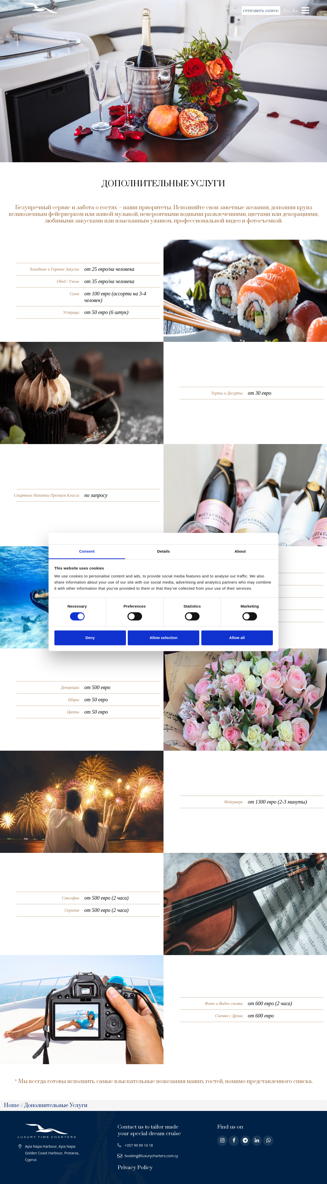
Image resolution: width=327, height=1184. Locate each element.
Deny (90, 637)
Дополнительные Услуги (55, 1105)
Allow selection (163, 637)
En (286, 10)
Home (11, 1105)
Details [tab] (163, 551)
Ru (295, 10)
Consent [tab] (87, 551)
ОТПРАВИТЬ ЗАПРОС (261, 11)
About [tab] (240, 551)
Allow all (237, 637)
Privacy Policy (135, 1167)
